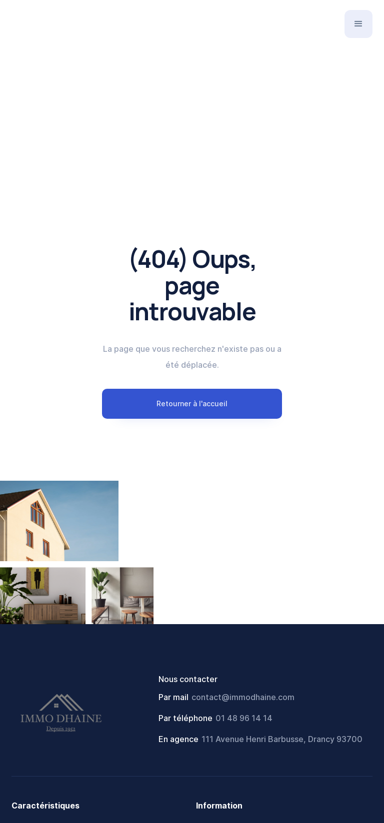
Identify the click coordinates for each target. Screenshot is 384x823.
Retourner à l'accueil (192, 403)
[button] (358, 24)
